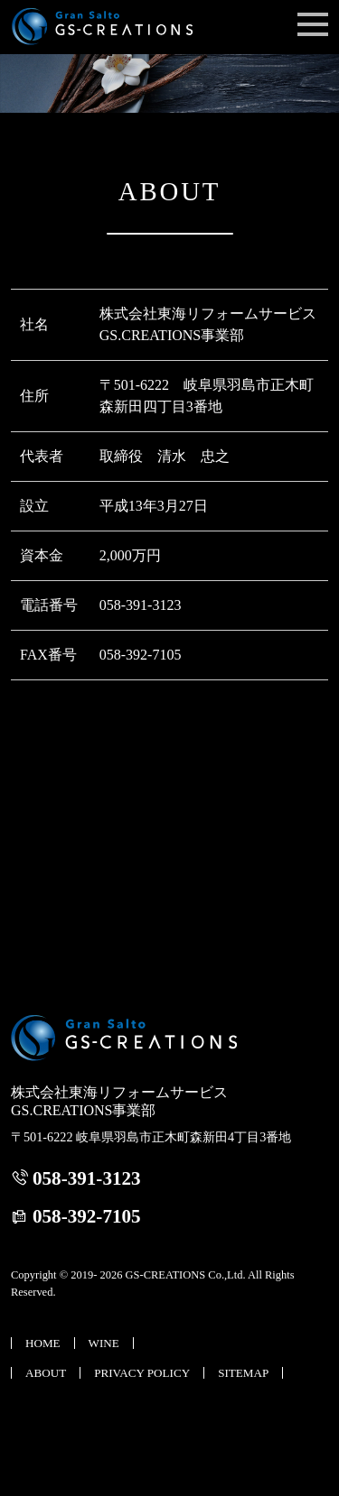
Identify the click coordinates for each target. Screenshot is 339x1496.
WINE (104, 1343)
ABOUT (45, 1373)
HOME (43, 1343)
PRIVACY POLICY (142, 1373)
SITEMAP (243, 1373)
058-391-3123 (87, 1178)
